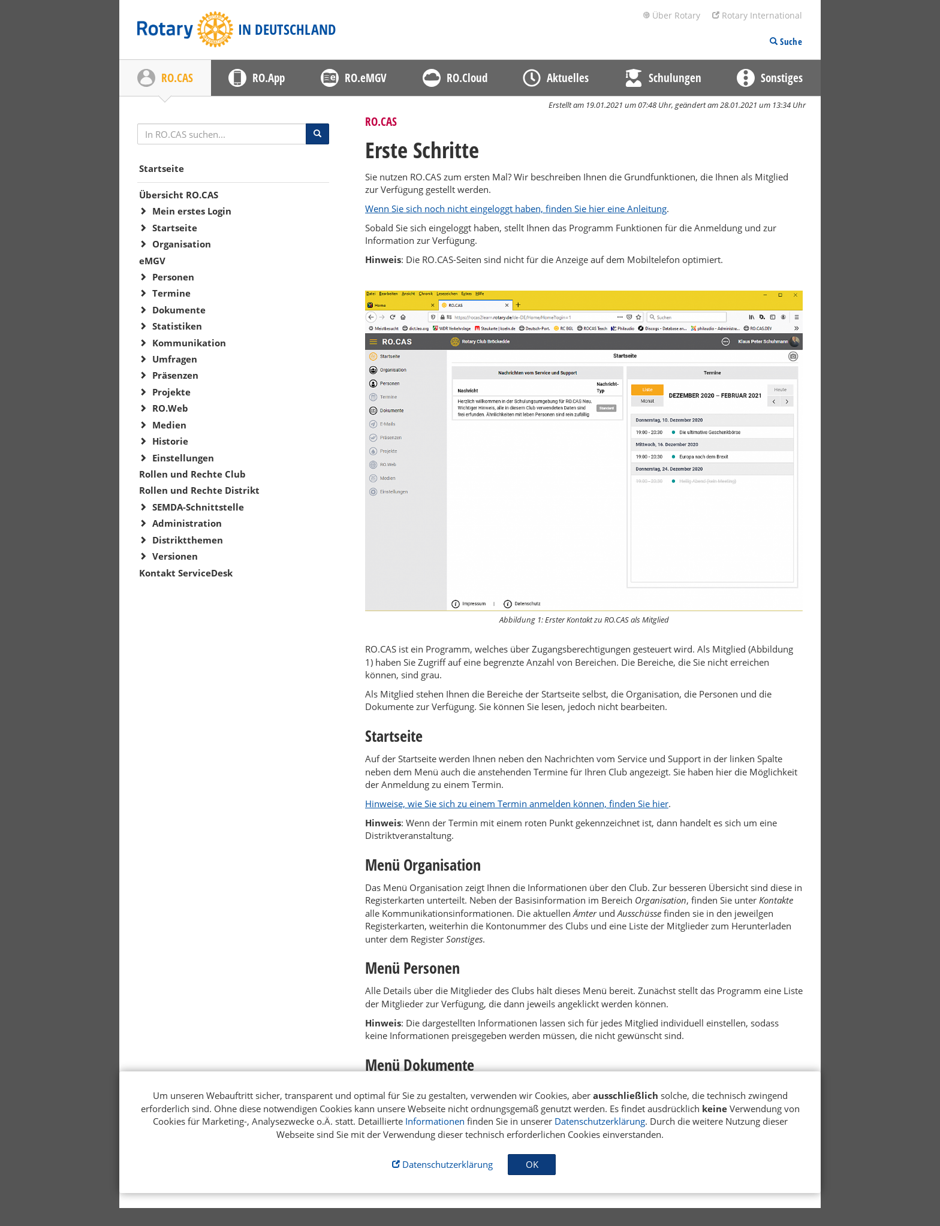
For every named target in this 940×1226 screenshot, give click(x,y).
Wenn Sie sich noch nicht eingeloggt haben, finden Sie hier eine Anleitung (516, 209)
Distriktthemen (187, 540)
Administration (187, 523)
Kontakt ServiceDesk (186, 573)
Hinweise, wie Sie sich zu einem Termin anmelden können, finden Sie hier (516, 804)
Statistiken (177, 326)
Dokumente (179, 310)
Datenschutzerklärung (600, 1121)
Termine (171, 293)
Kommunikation (189, 343)
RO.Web (170, 408)
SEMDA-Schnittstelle (198, 507)
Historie (170, 441)
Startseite (161, 168)
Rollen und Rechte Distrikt (199, 490)
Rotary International (757, 15)
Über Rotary (671, 15)
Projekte (171, 392)
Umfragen (174, 359)
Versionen (175, 556)
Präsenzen (175, 375)
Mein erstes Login (191, 211)
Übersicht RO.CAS (178, 195)
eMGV (152, 261)
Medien (169, 425)
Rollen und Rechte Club (192, 474)
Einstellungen (183, 458)
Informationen (435, 1121)
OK (532, 1164)
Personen (173, 277)
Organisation (181, 244)
